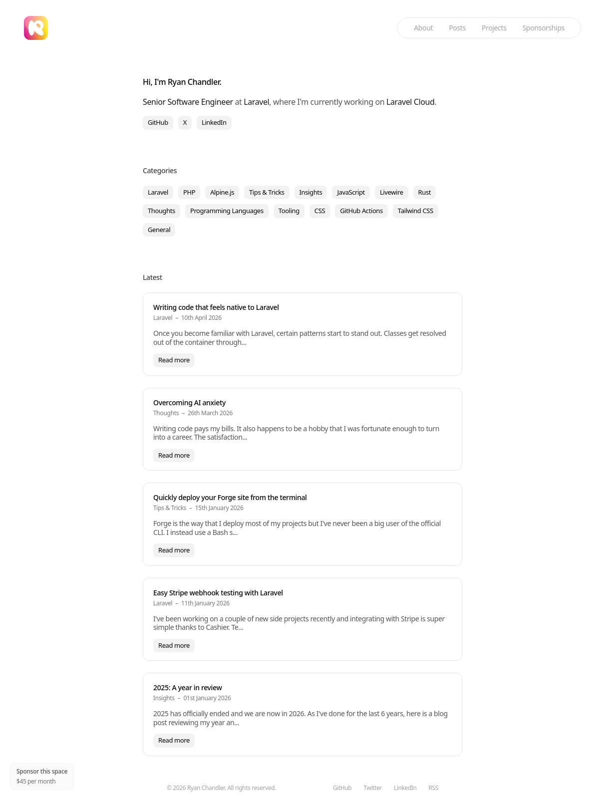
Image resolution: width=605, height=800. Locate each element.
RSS (433, 788)
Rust (424, 192)
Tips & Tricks (267, 192)
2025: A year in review (187, 687)
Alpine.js (222, 192)
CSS (319, 210)
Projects (494, 27)
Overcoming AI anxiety (189, 402)
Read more (174, 359)
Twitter (372, 788)
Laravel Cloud (410, 101)
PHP (189, 192)
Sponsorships (544, 27)
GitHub (158, 122)
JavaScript (351, 192)
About (423, 27)
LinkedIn (214, 122)
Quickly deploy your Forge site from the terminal (230, 497)
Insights (311, 192)
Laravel (256, 101)
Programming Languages (227, 210)
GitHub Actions (361, 210)
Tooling (289, 210)
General (159, 229)
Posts (457, 27)
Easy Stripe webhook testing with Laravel (218, 592)
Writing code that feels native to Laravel (216, 307)
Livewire (391, 192)
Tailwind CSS (415, 210)
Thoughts (161, 210)
